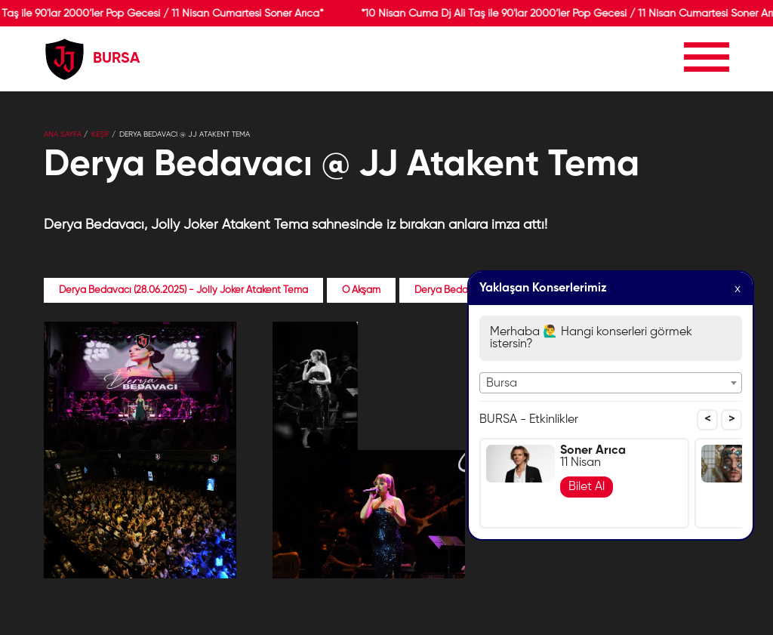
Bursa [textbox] (501, 384)
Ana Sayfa (63, 134)
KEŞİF (100, 134)
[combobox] (610, 382)
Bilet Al (586, 487)
